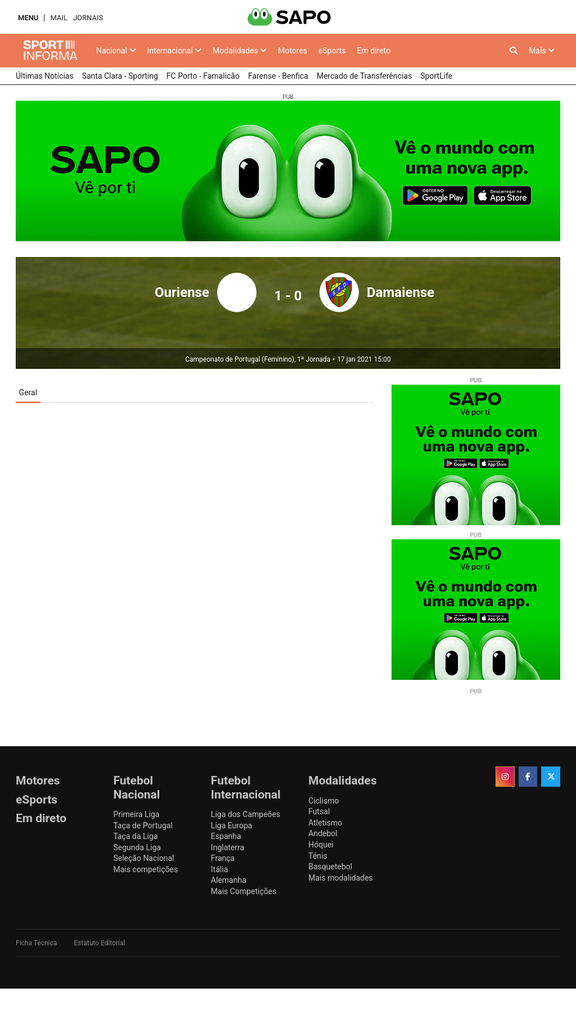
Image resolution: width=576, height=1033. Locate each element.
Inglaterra (227, 847)
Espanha (226, 836)
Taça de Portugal (142, 825)
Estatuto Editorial (99, 943)
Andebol (322, 833)
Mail (58, 17)
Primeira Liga (136, 814)
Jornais (88, 17)
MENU (28, 17)
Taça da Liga (135, 836)
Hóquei (320, 844)
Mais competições (145, 869)
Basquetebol (330, 866)
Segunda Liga (136, 847)
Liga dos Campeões (245, 814)
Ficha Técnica (36, 943)
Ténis (317, 855)
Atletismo (325, 822)
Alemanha (228, 880)
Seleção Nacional (143, 858)
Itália (219, 869)
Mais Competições (244, 891)
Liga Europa (232, 825)
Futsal (319, 811)
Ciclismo (323, 800)
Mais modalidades (340, 877)
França (223, 858)
